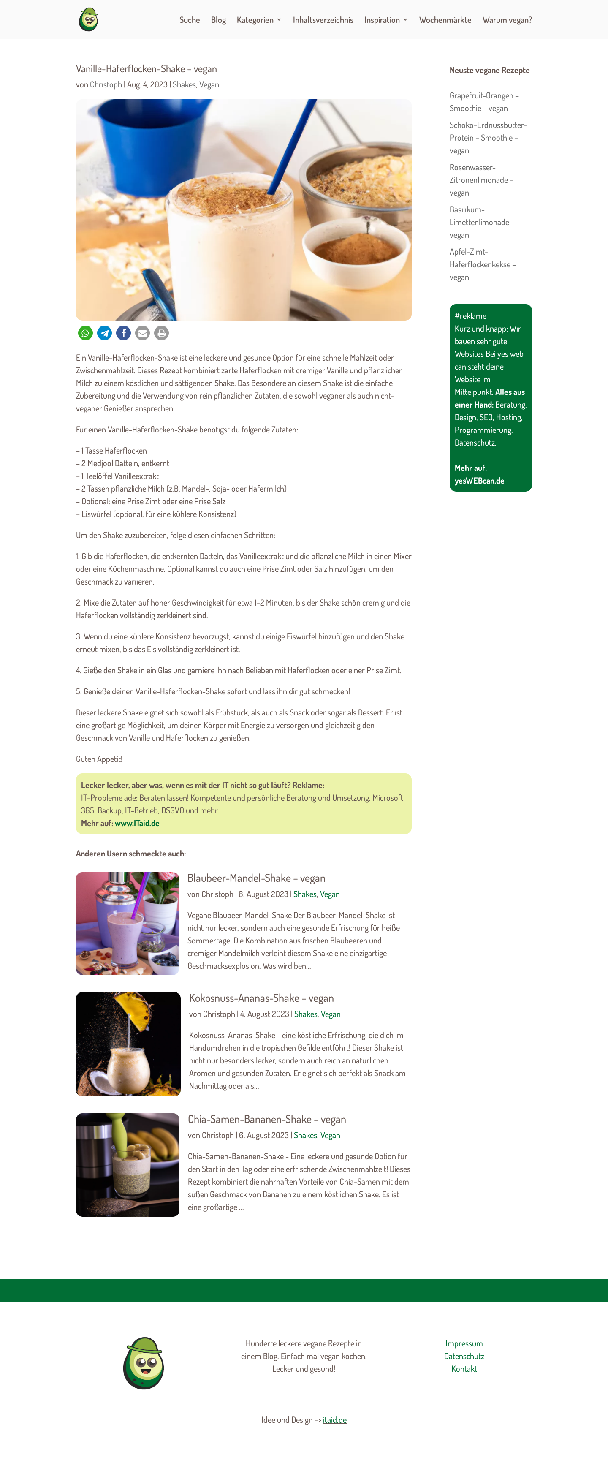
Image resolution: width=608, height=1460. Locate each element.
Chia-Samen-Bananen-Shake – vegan (267, 1119)
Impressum (464, 1343)
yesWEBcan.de (480, 480)
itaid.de (335, 1419)
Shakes (184, 84)
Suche (189, 20)
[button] (85, 333)
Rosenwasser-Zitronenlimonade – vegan (481, 179)
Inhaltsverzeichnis (323, 20)
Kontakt (464, 1368)
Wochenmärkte (445, 20)
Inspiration (382, 20)
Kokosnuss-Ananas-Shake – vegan (261, 997)
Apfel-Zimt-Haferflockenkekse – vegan (483, 264)
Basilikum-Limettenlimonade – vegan (482, 222)
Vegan (209, 84)
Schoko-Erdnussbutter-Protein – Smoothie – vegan (488, 137)
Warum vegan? (507, 20)
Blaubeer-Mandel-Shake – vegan (256, 877)
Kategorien (255, 20)
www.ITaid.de (137, 822)
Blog (218, 20)
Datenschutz (464, 1355)
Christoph (106, 84)
